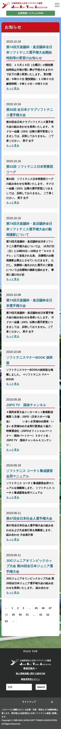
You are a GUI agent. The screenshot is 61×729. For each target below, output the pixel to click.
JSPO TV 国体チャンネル (26, 405)
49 (13, 614)
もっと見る (12, 88)
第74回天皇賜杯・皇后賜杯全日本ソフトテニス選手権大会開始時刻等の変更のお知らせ (29, 52)
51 (27, 614)
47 (50, 608)
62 (47, 614)
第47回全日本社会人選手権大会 (29, 518)
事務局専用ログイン (30, 679)
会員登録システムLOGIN (30, 13)
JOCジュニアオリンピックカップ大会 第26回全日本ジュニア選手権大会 (29, 566)
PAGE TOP (30, 651)
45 (36, 608)
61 (40, 614)
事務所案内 (29, 668)
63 (6, 621)
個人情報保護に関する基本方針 (30, 673)
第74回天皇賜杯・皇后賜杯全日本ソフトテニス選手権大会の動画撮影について (29, 229)
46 (43, 608)
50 (20, 614)
